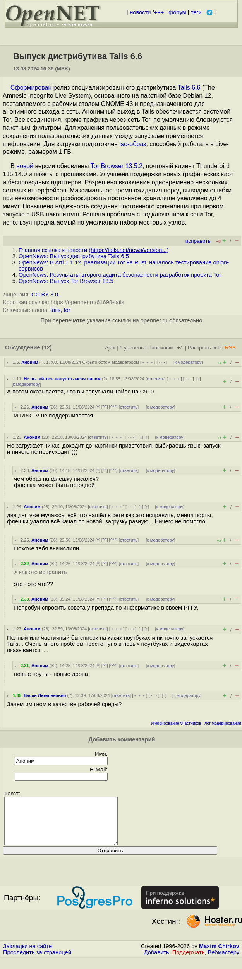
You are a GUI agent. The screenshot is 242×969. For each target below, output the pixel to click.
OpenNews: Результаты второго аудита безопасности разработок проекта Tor (120, 275)
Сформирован (30, 87)
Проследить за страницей (37, 962)
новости (140, 12)
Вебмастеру (223, 962)
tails (55, 310)
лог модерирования (222, 723)
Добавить (156, 962)
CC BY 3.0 (44, 294)
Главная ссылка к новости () (93, 250)
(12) (47, 347)
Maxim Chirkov (219, 955)
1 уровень (132, 348)
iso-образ (133, 144)
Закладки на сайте (27, 955)
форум (177, 12)
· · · (162, 362)
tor (67, 310)
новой (24, 166)
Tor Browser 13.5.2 (116, 166)
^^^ (113, 407)
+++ (159, 12)
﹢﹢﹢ (147, 362)
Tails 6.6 (189, 87)
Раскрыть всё (204, 348)
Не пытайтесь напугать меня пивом (62, 378)
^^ (105, 407)
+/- (180, 348)
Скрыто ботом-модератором (110, 362)
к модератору (188, 362)
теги (196, 12)
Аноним (29, 362)
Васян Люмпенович (45, 695)
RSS (230, 348)
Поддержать (188, 962)
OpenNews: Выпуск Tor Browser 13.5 (66, 281)
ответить (155, 378)
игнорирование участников (176, 723)
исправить (198, 241)
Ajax (110, 348)
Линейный (160, 348)
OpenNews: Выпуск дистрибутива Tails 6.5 (74, 256)
